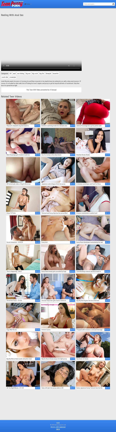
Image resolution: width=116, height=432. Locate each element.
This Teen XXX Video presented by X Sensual (41, 90)
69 (10, 74)
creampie (13, 77)
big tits (42, 74)
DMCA (58, 429)
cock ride (5, 77)
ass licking (20, 74)
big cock (35, 74)
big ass (28, 74)
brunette (55, 74)
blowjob (48, 74)
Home (27, 4)
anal (14, 74)
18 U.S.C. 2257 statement (58, 427)
